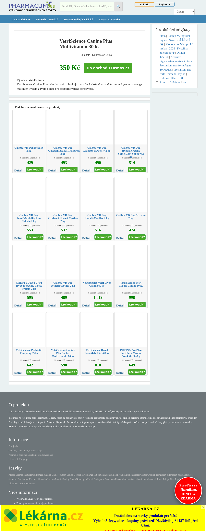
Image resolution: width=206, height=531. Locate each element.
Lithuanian (42, 479)
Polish (90, 479)
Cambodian (23, 479)
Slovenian (135, 479)
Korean (32, 479)
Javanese (13, 479)
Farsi (115, 474)
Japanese (188, 474)
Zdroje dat (13, 446)
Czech (63, 474)
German (77, 474)
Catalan (47, 474)
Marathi (59, 479)
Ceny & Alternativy (109, 19)
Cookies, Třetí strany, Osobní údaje (25, 450)
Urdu (20, 483)
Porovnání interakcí (47, 19)
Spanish (100, 474)
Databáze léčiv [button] (21, 19)
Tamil (159, 479)
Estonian (108, 474)
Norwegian (81, 479)
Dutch (73, 479)
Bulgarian (30, 474)
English (92, 474)
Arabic (12, 474)
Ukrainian (13, 483)
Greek (85, 474)
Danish (70, 474)
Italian (180, 474)
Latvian (51, 479)
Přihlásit (144, 4)
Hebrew (137, 474)
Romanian (110, 479)
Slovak (126, 479)
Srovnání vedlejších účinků (78, 19)
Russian (119, 479)
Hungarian (161, 474)
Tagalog (178, 479)
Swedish (152, 479)
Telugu (166, 479)
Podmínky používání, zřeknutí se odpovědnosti (31, 455)
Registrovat (165, 4)
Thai (172, 479)
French (129, 474)
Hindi (144, 474)
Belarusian (21, 474)
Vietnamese (29, 483)
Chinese (56, 474)
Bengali (39, 474)
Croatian (151, 474)
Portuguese (99, 479)
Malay (66, 479)
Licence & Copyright (19, 459)
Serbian (144, 479)
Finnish (122, 474)
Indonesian (172, 474)
